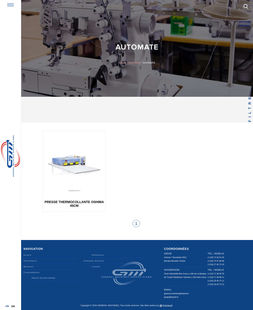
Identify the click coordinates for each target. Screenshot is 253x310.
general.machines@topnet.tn (176, 293)
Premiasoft (167, 305)
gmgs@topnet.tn (171, 297)
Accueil (122, 62)
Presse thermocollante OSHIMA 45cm (74, 203)
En (13, 306)
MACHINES (135, 62)
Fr (7, 306)
